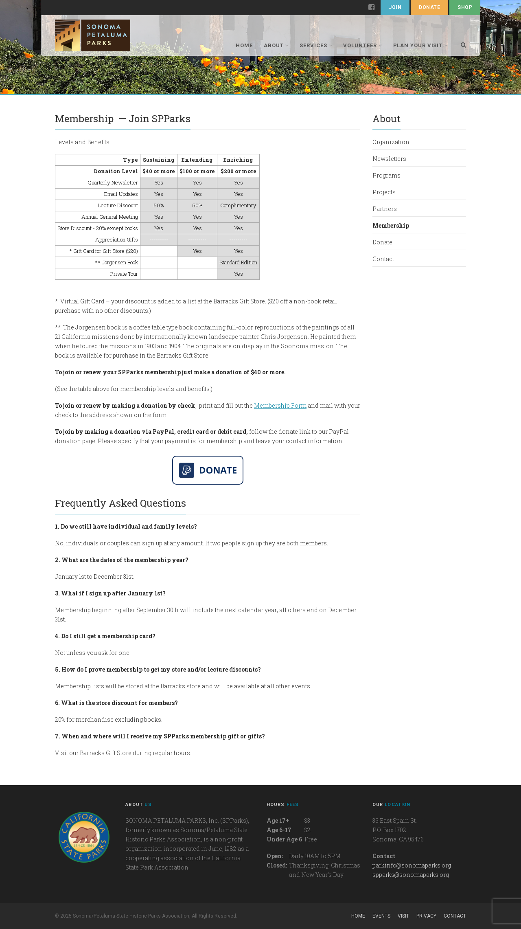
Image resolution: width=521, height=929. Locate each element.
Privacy (426, 916)
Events (381, 916)
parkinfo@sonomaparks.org (411, 865)
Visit (403, 916)
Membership (390, 225)
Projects (384, 192)
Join (395, 7)
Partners (384, 209)
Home (244, 45)
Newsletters (389, 159)
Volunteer (362, 45)
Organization (390, 142)
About (276, 45)
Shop (465, 7)
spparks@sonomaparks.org (410, 874)
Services (316, 45)
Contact (383, 259)
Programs (386, 175)
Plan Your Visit (420, 45)
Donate (429, 7)
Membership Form (280, 405)
